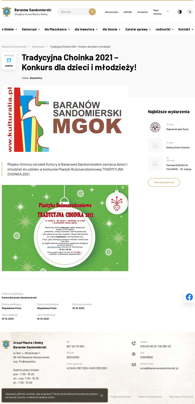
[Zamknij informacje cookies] (101, 395)
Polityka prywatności (120, 396)
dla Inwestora (84, 29)
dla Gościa (110, 29)
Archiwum (142, 12)
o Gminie (8, 29)
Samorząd (29, 29)
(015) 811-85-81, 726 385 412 (155, 346)
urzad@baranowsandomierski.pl (159, 368)
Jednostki (162, 29)
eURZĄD (128, 12)
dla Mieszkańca (55, 29)
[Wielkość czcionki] (189, 11)
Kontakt (184, 29)
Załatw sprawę (136, 29)
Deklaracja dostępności (150, 396)
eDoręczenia (111, 12)
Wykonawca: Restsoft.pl (181, 396)
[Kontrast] (179, 11)
